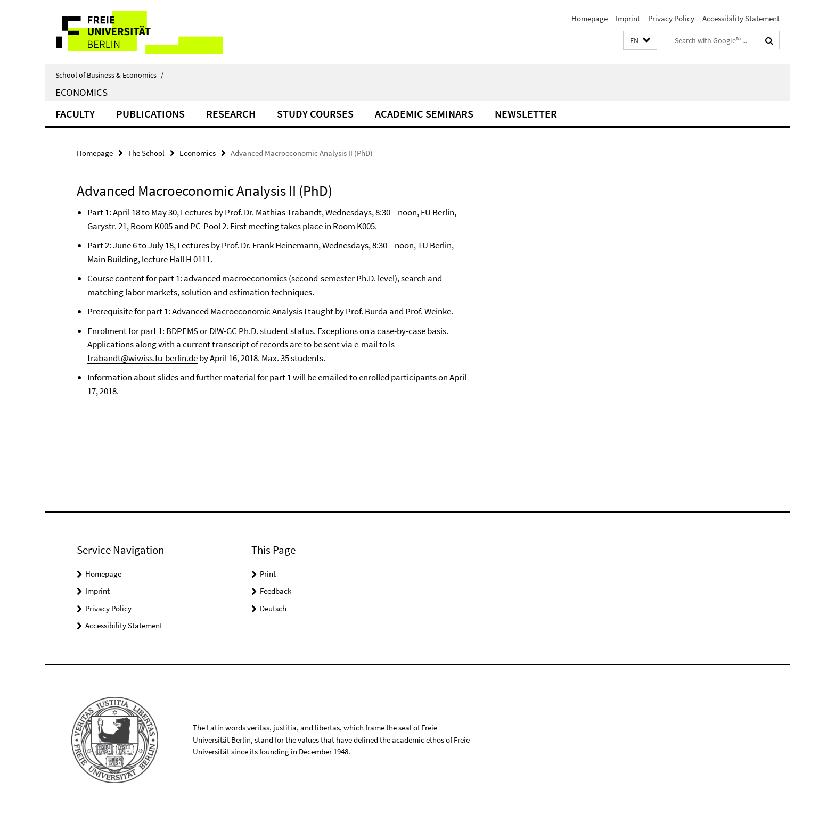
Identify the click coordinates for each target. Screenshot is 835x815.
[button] (640, 41)
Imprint (628, 18)
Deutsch (273, 608)
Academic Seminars (424, 113)
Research (231, 113)
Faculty (75, 113)
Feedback (275, 591)
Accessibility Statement (741, 18)
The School (146, 153)
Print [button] (268, 574)
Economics (81, 92)
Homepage (589, 18)
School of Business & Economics (109, 75)
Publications (150, 113)
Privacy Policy (671, 18)
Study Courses (315, 113)
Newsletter (526, 113)
